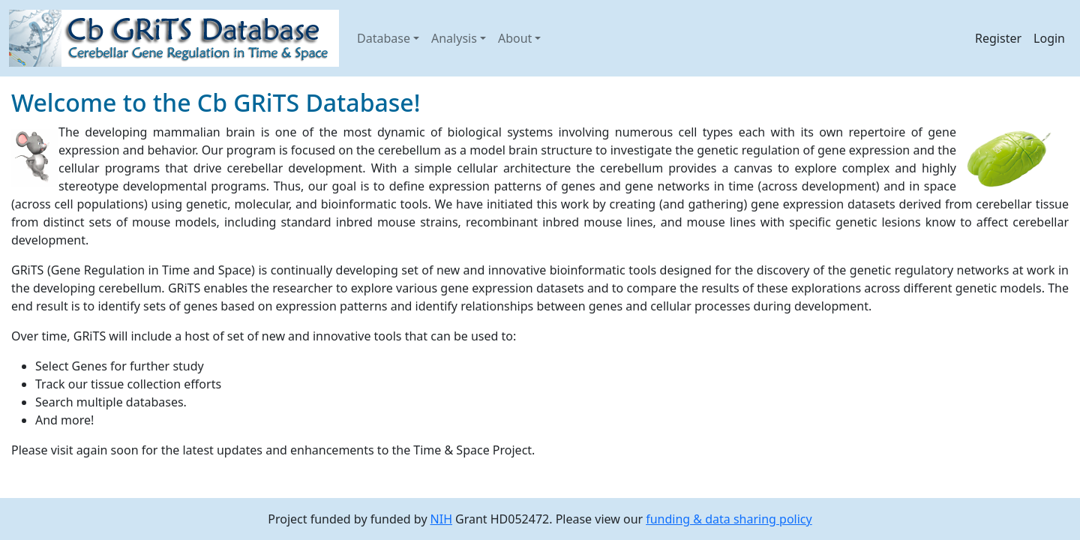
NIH (441, 519)
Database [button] (383, 38)
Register (998, 38)
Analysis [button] (454, 38)
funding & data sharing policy (729, 519)
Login (1049, 38)
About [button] (515, 38)
